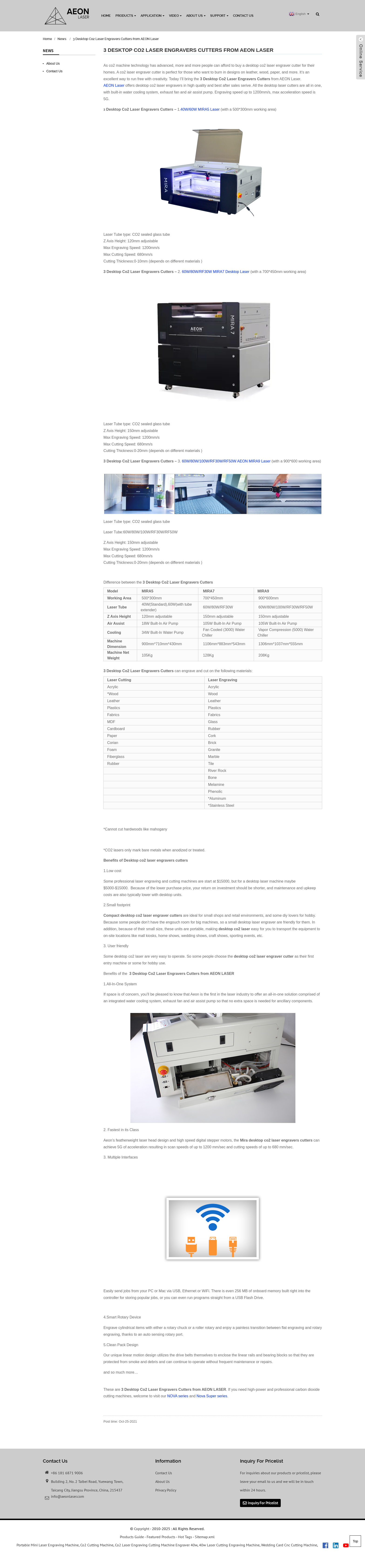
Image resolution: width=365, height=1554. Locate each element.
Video (175, 15)
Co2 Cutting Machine (96, 1545)
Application (152, 15)
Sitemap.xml (205, 1537)
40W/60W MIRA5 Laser (200, 109)
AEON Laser (113, 85)
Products (125, 15)
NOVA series (177, 1396)
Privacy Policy (165, 1490)
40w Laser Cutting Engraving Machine (229, 1545)
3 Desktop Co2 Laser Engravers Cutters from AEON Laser (116, 39)
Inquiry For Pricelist (263, 1503)
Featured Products (161, 1537)
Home (106, 15)
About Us (196, 15)
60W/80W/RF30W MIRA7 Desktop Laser (215, 272)
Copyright (141, 1529)
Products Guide (132, 1537)
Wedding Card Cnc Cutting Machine (289, 1545)
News (61, 39)
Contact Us (243, 15)
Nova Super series (211, 1396)
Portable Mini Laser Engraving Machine (48, 1545)
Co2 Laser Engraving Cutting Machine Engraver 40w (156, 1545)
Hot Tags (185, 1537)
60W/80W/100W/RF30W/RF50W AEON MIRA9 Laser (226, 461)
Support (219, 15)
